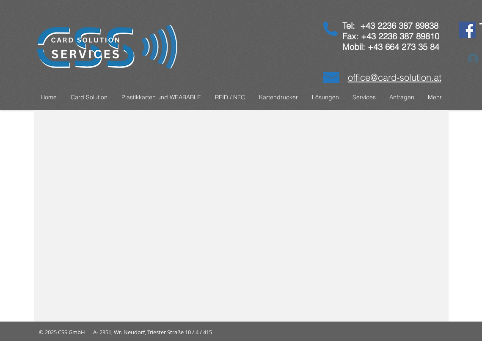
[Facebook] (467, 30)
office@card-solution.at (394, 77)
